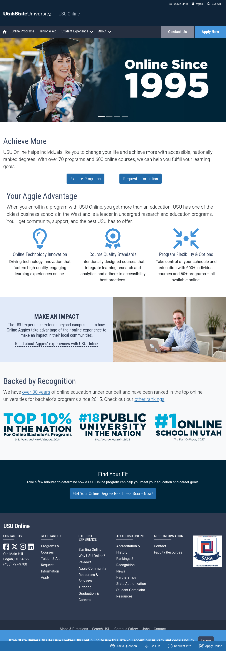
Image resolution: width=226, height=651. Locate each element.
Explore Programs (85, 178)
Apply (45, 577)
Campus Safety (126, 629)
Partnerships (126, 577)
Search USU (101, 629)
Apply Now (210, 31)
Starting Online (90, 549)
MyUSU (198, 3)
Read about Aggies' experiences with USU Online (56, 343)
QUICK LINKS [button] (178, 3)
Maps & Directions (74, 629)
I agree (206, 640)
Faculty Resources (168, 552)
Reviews (85, 562)
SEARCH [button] (214, 3)
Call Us (152, 646)
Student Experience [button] (77, 31)
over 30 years (36, 392)
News (120, 571)
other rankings (149, 399)
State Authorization (131, 584)
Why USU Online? (92, 556)
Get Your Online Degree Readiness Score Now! (113, 493)
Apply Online (210, 646)
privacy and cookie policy (173, 640)
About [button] (104, 31)
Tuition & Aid (47, 31)
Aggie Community (92, 568)
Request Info (179, 646)
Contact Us (177, 31)
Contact (160, 546)
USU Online (69, 14)
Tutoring (85, 587)
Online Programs (23, 31)
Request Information (140, 178)
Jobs (146, 629)
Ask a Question (123, 646)
